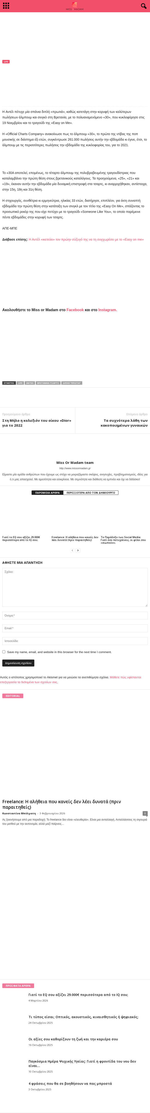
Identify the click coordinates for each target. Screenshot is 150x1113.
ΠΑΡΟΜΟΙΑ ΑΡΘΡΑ (47, 492)
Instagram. (107, 310)
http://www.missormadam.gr (75, 468)
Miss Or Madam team (22, 76)
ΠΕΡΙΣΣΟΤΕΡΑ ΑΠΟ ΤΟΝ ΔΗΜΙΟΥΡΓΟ (91, 492)
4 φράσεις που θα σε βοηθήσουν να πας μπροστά (70, 1083)
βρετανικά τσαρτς (48, 382)
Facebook (75, 310)
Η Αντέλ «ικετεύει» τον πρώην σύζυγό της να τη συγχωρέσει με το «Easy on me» (86, 239)
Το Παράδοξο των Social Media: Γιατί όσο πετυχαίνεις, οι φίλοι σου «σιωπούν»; (123, 539)
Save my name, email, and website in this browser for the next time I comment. (59, 652)
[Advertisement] (75, 22)
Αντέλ (29, 382)
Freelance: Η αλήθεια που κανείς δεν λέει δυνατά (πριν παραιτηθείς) (75, 538)
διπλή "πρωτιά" (72, 382)
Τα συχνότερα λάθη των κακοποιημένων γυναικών (124, 423)
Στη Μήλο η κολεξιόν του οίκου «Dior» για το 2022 (36, 423)
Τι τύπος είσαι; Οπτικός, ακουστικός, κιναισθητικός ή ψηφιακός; (83, 1017)
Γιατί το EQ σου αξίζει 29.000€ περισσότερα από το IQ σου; (21, 538)
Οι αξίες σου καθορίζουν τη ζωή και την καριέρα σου (73, 1039)
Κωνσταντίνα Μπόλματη (19, 813)
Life (6, 61)
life (20, 382)
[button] (143, 6)
